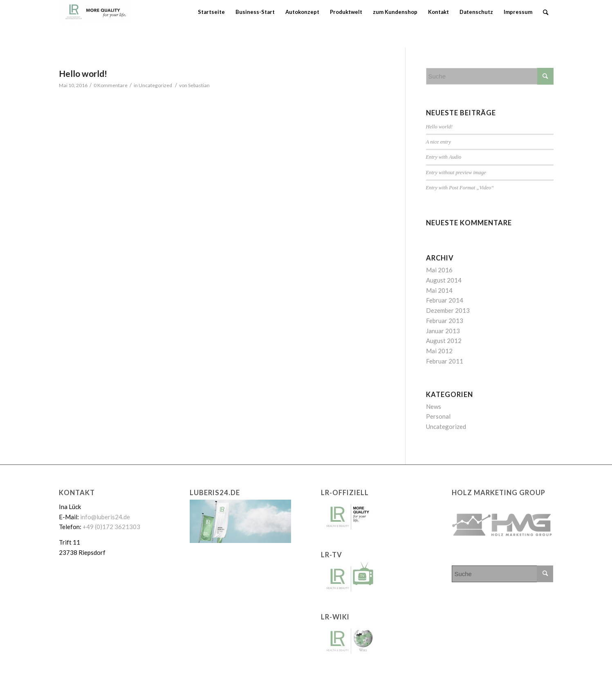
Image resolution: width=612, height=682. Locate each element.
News (433, 406)
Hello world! (83, 73)
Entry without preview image (456, 172)
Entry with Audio (444, 157)
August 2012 (444, 340)
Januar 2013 (443, 330)
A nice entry (438, 142)
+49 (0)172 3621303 (111, 526)
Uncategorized (155, 85)
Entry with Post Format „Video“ (460, 188)
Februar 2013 (444, 320)
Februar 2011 (444, 361)
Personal (438, 416)
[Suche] (546, 12)
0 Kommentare (111, 85)
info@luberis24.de (105, 516)
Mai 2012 (439, 350)
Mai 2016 (439, 270)
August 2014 (444, 280)
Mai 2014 (439, 290)
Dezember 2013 (448, 310)
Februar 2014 (444, 300)
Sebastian (199, 85)
